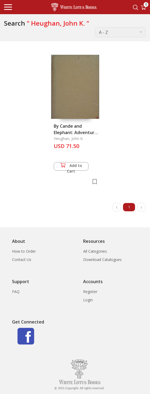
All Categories (95, 251)
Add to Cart (71, 167)
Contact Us (21, 259)
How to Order (24, 251)
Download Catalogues (102, 259)
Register (90, 291)
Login (88, 299)
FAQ (16, 291)
